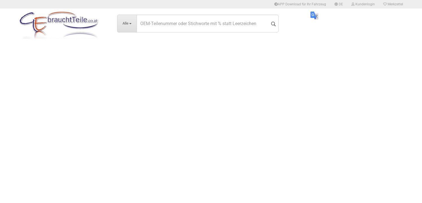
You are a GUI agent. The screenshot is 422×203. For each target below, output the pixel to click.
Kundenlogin (363, 4)
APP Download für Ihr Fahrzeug (300, 4)
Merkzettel (393, 4)
